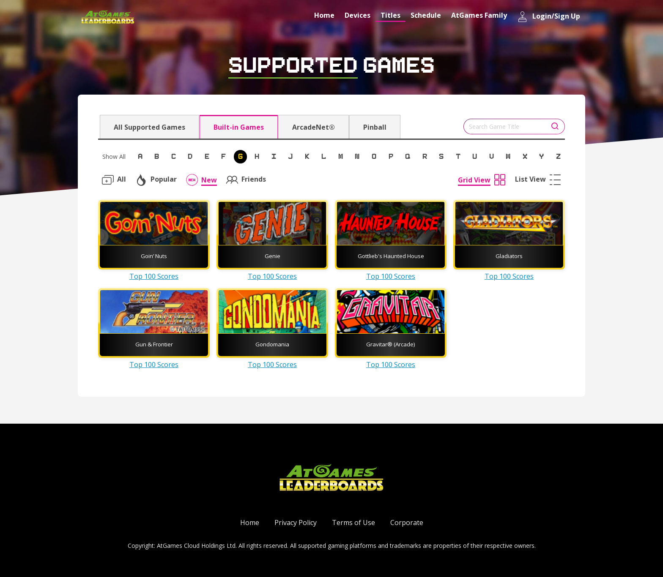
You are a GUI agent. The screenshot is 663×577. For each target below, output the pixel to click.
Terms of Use (353, 522)
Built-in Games (239, 127)
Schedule (426, 15)
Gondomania (272, 344)
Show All (114, 156)
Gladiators (509, 256)
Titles (390, 15)
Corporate (406, 522)
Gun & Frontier (154, 344)
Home (324, 15)
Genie (272, 256)
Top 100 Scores (153, 276)
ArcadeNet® (313, 127)
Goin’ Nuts (154, 256)
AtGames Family (479, 15)
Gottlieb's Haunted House (391, 256)
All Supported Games (149, 127)
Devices (357, 15)
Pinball (374, 127)
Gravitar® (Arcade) (390, 344)
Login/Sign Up (548, 16)
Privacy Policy (295, 522)
